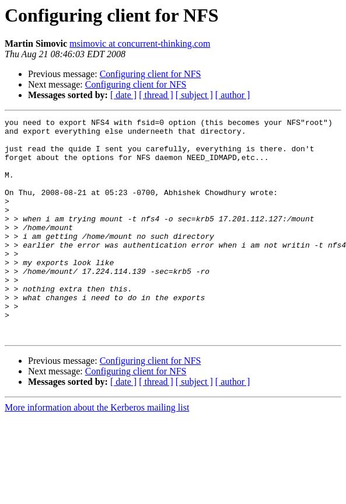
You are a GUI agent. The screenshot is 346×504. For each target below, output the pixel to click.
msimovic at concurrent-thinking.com (139, 43)
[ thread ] (156, 95)
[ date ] (123, 95)
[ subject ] (194, 95)
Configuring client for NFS (150, 74)
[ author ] (232, 95)
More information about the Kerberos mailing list (97, 451)
